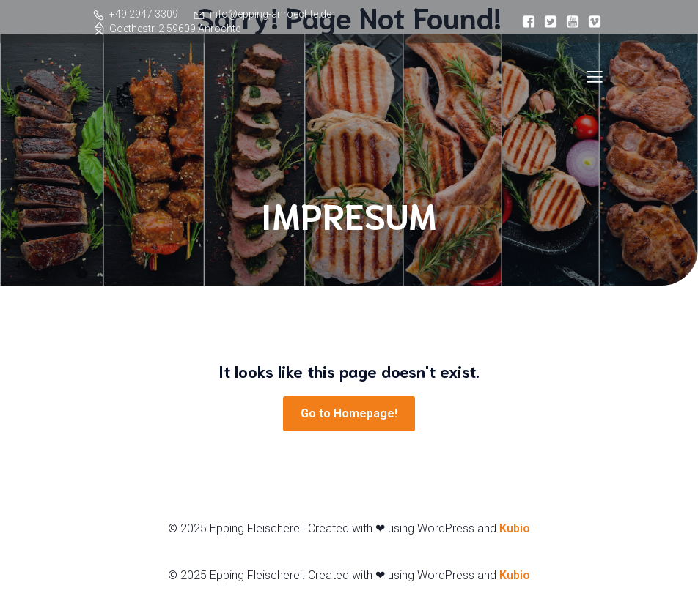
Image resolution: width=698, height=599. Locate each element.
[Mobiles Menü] (595, 76)
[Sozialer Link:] (529, 22)
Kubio (514, 528)
